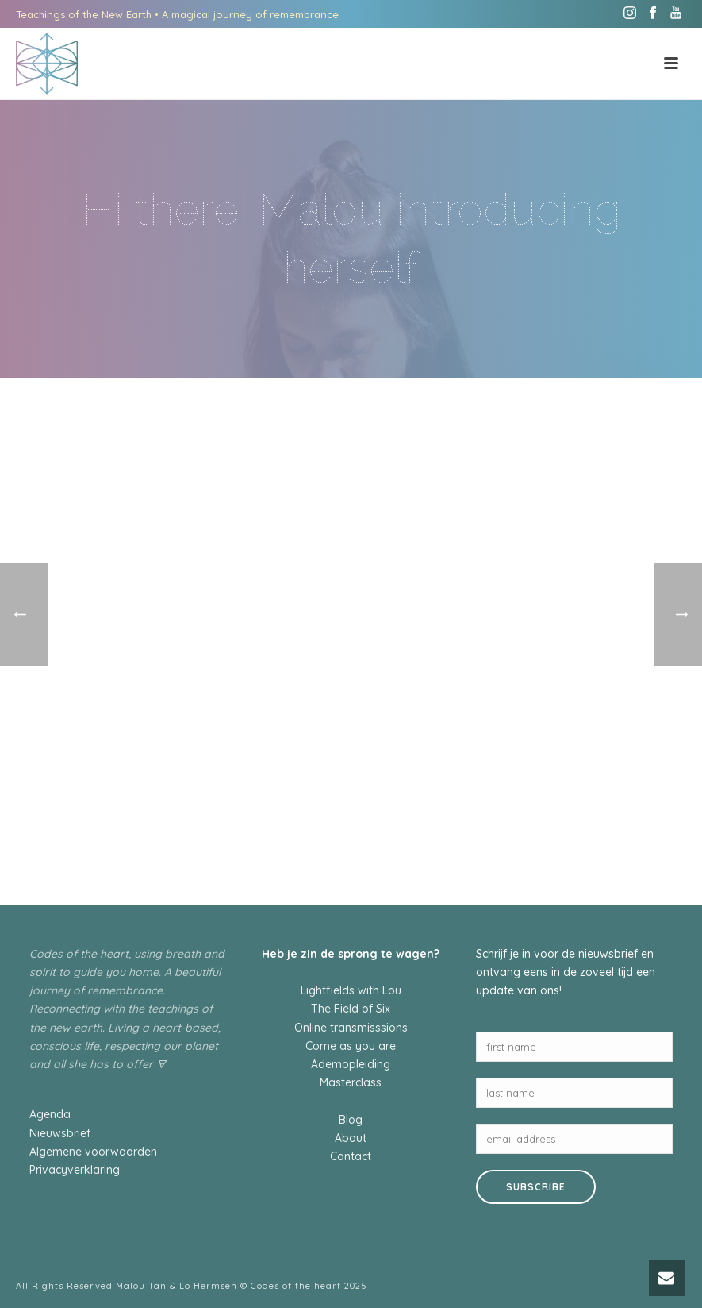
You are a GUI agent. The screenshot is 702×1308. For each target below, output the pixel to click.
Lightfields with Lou (351, 990)
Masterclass (351, 1082)
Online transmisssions (351, 1028)
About (350, 1138)
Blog (351, 1120)
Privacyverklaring (74, 1170)
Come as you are (350, 1046)
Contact (350, 1156)
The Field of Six (350, 1008)
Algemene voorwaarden (93, 1151)
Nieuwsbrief (59, 1133)
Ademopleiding (350, 1064)
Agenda (50, 1114)
